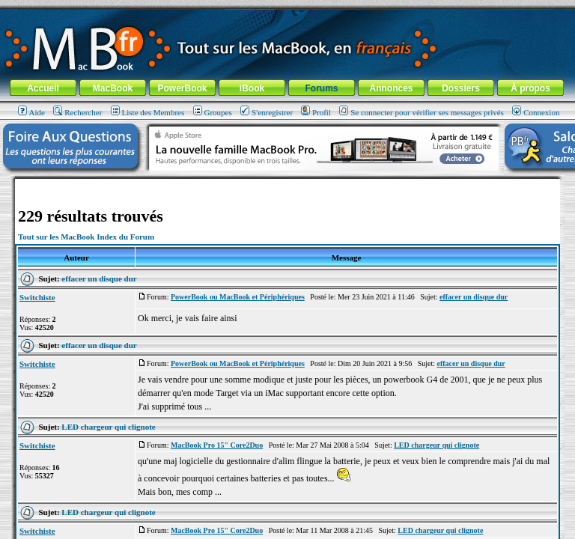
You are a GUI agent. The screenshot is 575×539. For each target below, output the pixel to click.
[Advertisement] (287, 184)
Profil (316, 112)
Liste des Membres (148, 112)
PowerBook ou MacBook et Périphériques (238, 297)
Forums (321, 88)
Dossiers (461, 88)
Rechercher (77, 112)
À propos (530, 88)
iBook (252, 88)
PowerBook (182, 88)
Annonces (391, 88)
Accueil (43, 88)
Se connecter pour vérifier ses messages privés (421, 112)
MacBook (113, 88)
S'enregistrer (266, 112)
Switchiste (37, 297)
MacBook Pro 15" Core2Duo (217, 445)
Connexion (535, 112)
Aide (31, 112)
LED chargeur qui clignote (108, 426)
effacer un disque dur (98, 278)
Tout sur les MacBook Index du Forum (86, 236)
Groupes (212, 112)
